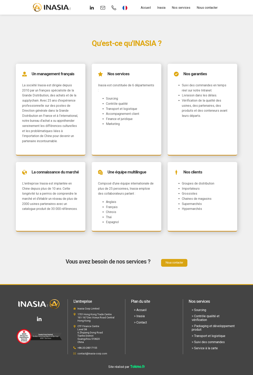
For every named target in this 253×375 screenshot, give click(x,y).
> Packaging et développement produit (213, 327)
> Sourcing (199, 310)
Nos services (181, 8)
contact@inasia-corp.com (92, 353)
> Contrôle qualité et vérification (205, 318)
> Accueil (140, 310)
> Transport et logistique (208, 336)
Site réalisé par (126, 367)
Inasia (161, 8)
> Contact (140, 322)
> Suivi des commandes (208, 342)
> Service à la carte (205, 348)
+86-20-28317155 (87, 347)
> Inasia (139, 316)
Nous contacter (207, 8)
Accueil (146, 8)
